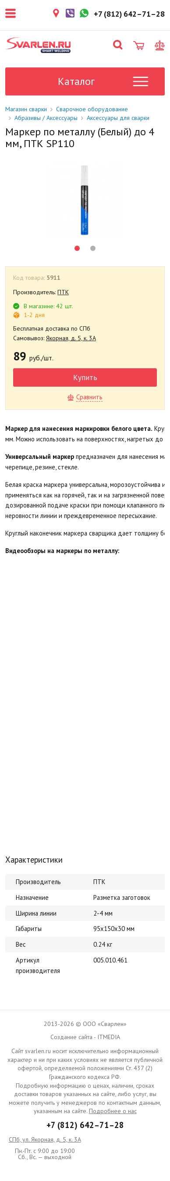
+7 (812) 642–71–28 (85, 1125)
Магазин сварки (26, 109)
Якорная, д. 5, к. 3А (71, 338)
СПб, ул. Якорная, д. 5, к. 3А (45, 1139)
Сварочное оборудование (92, 109)
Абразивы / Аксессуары (46, 118)
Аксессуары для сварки (118, 118)
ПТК (63, 292)
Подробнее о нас (113, 1111)
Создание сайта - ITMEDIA (85, 1037)
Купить (85, 377)
